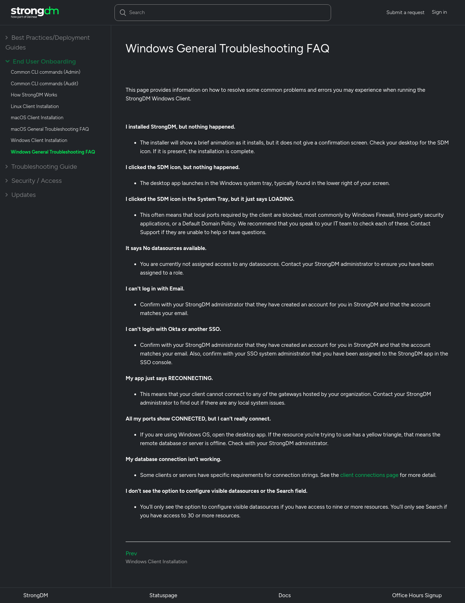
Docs (284, 595)
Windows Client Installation (39, 140)
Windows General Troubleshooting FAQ (53, 152)
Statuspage (163, 595)
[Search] (222, 12)
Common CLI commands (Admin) (45, 72)
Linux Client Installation (35, 106)
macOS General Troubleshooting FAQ (50, 129)
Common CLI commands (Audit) (44, 83)
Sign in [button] (439, 12)
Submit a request (405, 12)
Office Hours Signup (417, 595)
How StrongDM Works (34, 95)
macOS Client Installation (37, 117)
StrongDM (35, 595)
